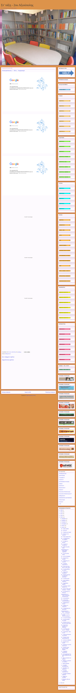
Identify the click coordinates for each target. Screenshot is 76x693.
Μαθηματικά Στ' (8, 353)
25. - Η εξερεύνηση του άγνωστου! (65, 609)
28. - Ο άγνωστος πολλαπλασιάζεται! (65, 600)
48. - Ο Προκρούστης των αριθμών (65, 539)
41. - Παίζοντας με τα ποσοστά (65, 561)
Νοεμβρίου (63, 520)
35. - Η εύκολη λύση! (65, 578)
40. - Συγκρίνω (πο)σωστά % (64, 564)
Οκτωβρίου (63, 522)
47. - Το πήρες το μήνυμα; (64, 542)
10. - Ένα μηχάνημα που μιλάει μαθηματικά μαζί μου (66, 655)
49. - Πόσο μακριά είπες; (66, 536)
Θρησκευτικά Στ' (62, 487)
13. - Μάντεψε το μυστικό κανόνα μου (66, 645)
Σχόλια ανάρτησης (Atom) (31, 395)
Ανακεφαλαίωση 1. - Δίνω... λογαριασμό (65, 612)
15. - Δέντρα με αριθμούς (66, 640)
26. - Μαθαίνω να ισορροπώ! (64, 606)
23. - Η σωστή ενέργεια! (66, 617)
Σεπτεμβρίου (64, 523)
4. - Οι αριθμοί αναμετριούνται (64, 671)
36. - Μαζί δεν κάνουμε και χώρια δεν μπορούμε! (65, 575)
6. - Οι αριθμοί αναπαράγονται (64, 666)
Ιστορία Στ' (61, 489)
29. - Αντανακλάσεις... (65, 598)
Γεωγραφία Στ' (62, 477)
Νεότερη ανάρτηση (6, 392)
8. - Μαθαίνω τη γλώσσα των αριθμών (66, 661)
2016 (61, 515)
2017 (61, 513)
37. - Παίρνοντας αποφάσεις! (64, 572)
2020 (61, 510)
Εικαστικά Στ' (61, 485)
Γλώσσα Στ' (61, 479)
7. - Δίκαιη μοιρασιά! (65, 663)
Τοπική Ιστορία (62, 499)
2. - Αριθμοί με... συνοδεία (64, 677)
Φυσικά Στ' (61, 501)
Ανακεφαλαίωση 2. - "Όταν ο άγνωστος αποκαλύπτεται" (65, 595)
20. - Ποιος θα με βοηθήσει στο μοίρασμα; (64, 626)
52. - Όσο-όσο (64, 530)
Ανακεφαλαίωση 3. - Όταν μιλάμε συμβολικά (65, 550)
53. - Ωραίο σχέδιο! (65, 528)
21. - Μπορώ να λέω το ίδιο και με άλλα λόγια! (66, 623)
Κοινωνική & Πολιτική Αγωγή (64, 491)
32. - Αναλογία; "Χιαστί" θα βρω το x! (65, 586)
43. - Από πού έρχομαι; (65, 556)
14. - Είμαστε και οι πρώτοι (65, 642)
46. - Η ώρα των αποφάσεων (64, 545)
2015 (61, 517)
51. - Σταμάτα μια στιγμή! (66, 532)
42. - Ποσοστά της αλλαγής (64, 559)
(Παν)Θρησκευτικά (62, 473)
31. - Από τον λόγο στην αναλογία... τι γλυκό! (66, 589)
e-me (60, 503)
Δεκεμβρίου (63, 518)
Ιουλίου (63, 525)
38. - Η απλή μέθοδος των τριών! (65, 570)
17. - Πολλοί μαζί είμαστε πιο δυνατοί (66, 635)
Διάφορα (60, 483)
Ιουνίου (63, 527)
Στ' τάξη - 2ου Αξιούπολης (17, 5)
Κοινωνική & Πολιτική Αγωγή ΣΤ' (65, 493)
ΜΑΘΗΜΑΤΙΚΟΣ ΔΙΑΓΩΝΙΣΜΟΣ (65, 497)
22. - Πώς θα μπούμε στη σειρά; (65, 620)
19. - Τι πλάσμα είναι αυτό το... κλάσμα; (65, 629)
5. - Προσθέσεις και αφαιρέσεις (65, 668)
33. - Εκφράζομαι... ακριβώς (65, 584)
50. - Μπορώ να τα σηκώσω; (65, 534)
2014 (61, 682)
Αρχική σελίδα (28, 392)
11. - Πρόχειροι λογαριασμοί (64, 652)
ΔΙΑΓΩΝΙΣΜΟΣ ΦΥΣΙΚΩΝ (64, 481)
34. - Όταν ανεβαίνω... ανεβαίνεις (65, 581)
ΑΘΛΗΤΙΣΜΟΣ (62, 475)
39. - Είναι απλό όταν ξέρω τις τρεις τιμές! (65, 567)
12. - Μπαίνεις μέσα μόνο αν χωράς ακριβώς (65, 648)
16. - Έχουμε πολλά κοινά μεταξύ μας (65, 638)
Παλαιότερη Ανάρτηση (50, 392)
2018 (61, 511)
